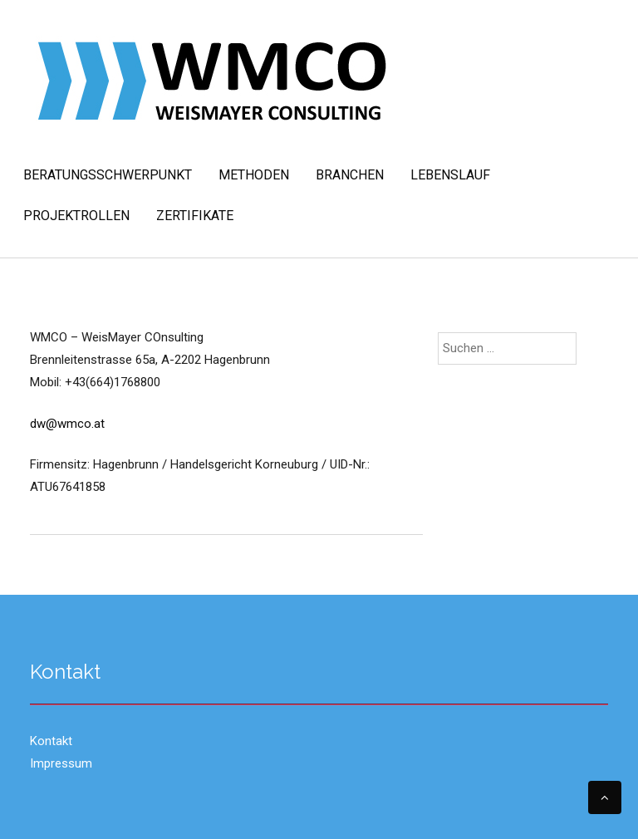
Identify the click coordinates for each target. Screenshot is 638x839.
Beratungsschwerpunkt (107, 175)
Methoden (253, 175)
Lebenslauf (450, 175)
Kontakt (51, 741)
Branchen (350, 175)
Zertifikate (194, 215)
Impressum (61, 763)
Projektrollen (76, 215)
